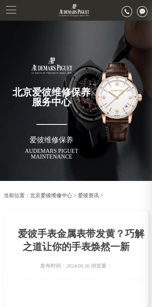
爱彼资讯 (88, 195)
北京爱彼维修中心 (51, 195)
